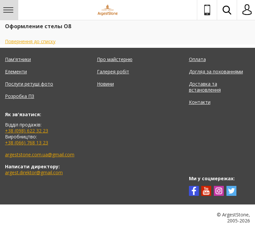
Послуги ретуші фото (29, 84)
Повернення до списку (30, 41)
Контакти (200, 102)
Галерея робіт (113, 71)
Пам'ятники (18, 59)
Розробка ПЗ (19, 96)
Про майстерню (114, 59)
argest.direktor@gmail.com (34, 172)
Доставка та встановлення (205, 87)
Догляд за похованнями (216, 71)
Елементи (16, 71)
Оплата (197, 59)
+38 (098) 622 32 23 (26, 130)
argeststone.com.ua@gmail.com (39, 154)
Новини (105, 84)
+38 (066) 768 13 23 (26, 142)
